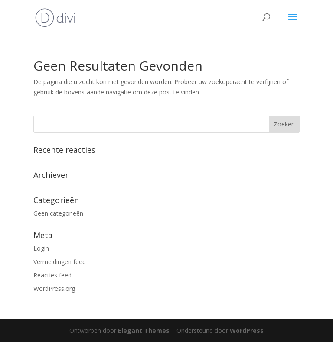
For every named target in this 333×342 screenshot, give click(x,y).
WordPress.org (54, 288)
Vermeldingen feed (59, 262)
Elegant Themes (144, 330)
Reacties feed (52, 275)
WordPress (247, 330)
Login (41, 248)
